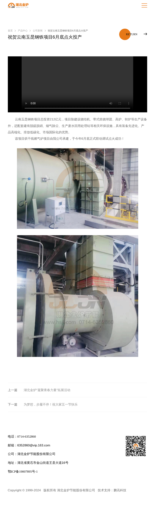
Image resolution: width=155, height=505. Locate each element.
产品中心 (23, 30)
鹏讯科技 (120, 490)
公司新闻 (38, 30)
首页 (10, 30)
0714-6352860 (26, 436)
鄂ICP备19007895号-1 (23, 471)
